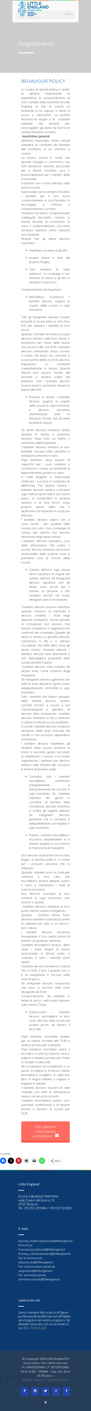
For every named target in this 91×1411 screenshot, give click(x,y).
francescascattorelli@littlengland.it (41, 1249)
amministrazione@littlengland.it (39, 1279)
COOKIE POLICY (58, 1380)
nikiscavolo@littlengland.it (35, 1262)
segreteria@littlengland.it (35, 1271)
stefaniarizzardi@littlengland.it (50, 1254)
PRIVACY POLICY (33, 1380)
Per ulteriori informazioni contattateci (45, 1131)
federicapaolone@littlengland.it (51, 1241)
